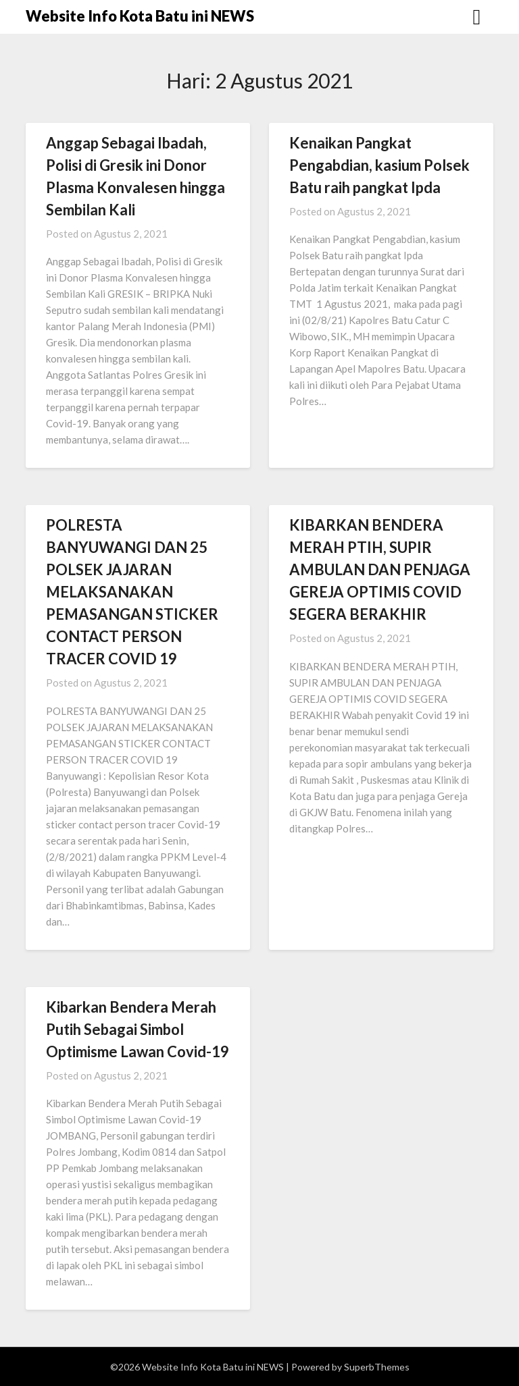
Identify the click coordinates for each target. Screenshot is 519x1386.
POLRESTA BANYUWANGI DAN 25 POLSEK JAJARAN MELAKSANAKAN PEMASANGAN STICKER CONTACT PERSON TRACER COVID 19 (132, 592)
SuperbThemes (377, 1366)
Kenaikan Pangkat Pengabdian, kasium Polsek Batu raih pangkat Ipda (379, 165)
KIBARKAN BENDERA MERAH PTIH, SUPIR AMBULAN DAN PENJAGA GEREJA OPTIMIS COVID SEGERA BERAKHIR (379, 569)
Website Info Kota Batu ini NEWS (140, 16)
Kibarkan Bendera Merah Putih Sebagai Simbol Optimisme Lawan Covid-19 (137, 1029)
